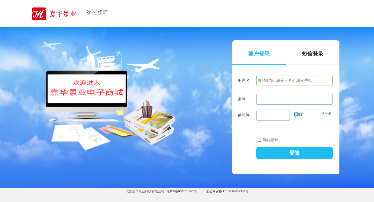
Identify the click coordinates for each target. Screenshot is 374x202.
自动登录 (268, 140)
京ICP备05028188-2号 (182, 191)
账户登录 (259, 54)
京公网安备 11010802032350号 (227, 191)
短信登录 (312, 54)
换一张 (326, 113)
